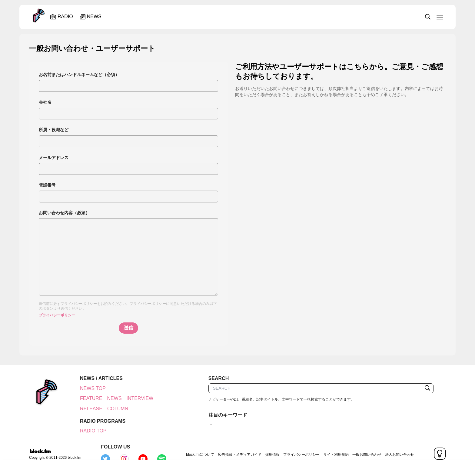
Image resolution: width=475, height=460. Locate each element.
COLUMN (114, 408)
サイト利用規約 (293, 443)
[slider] (258, 16)
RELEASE (88, 408)
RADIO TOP (90, 430)
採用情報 (229, 443)
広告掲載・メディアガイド (197, 443)
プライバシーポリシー (57, 315)
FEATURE (88, 398)
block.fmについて (158, 443)
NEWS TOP (89, 388)
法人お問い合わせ (356, 443)
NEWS (111, 398)
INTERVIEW (136, 398)
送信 (128, 327)
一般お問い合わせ (324, 443)
